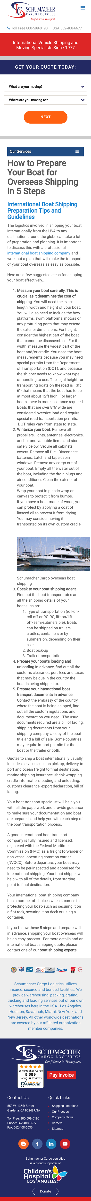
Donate (45, 1191)
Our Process (58, 1111)
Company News (61, 1117)
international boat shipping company (38, 253)
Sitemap (55, 1128)
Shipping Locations (63, 1106)
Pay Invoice (61, 1075)
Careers (55, 1123)
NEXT (46, 117)
